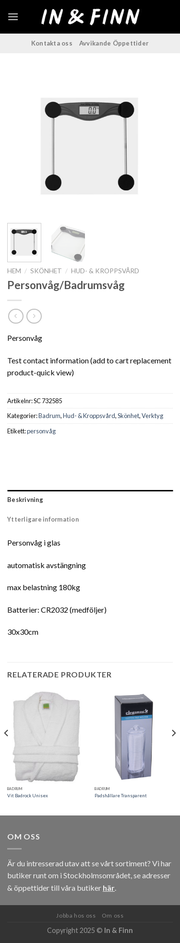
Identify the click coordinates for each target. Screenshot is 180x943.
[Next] (173, 752)
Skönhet (46, 271)
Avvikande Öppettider (114, 43)
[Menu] (13, 16)
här (109, 887)
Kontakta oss (51, 43)
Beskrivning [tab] (25, 499)
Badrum (49, 415)
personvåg (41, 431)
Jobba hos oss (76, 915)
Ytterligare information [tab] (43, 519)
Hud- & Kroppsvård (105, 271)
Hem (14, 271)
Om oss (113, 915)
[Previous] (7, 752)
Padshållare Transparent (121, 795)
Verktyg (152, 415)
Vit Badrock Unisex (27, 795)
